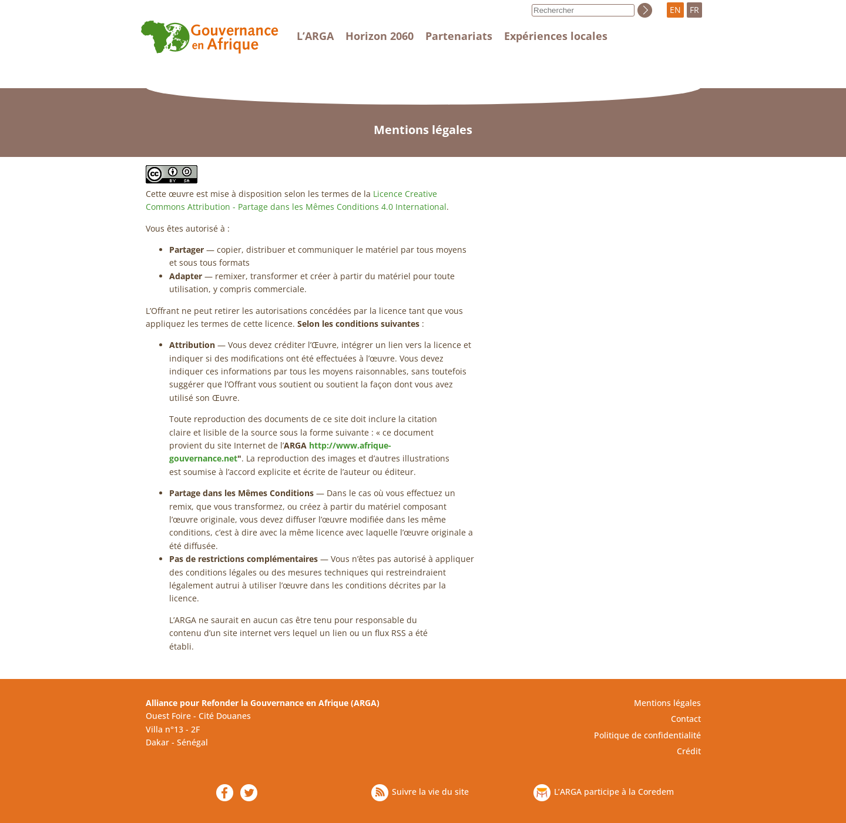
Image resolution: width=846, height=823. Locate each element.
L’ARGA (315, 36)
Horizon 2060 (379, 36)
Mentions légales (667, 702)
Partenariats (458, 36)
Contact (686, 718)
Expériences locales (555, 36)
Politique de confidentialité (647, 735)
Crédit (689, 751)
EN (675, 9)
